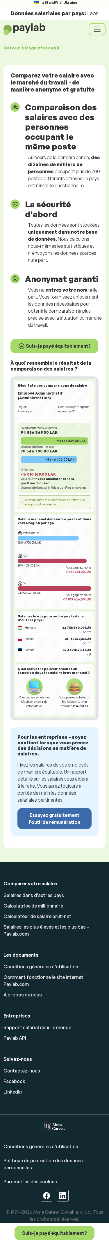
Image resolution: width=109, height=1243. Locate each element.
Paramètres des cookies (30, 1182)
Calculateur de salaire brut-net (37, 916)
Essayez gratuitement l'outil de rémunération (54, 818)
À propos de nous (22, 995)
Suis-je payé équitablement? (54, 346)
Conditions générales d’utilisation (40, 967)
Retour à (31, 47)
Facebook (14, 1081)
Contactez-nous (21, 1071)
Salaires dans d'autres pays (33, 895)
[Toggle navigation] (97, 29)
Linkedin (12, 1092)
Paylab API (14, 1038)
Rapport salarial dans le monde (37, 1027)
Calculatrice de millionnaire (33, 906)
